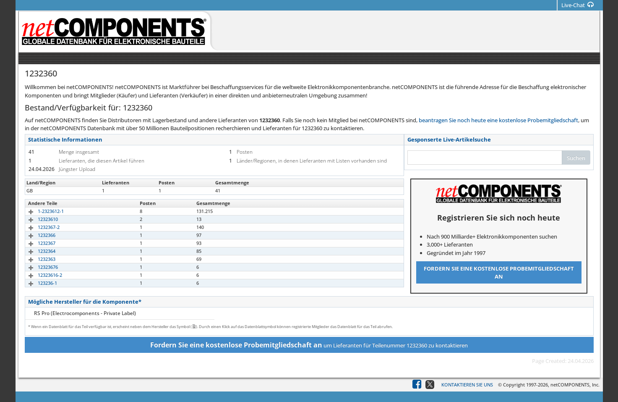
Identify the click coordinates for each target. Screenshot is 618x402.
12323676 (38, 267)
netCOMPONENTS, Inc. (575, 384)
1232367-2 (39, 227)
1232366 (37, 235)
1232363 (37, 259)
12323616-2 (40, 275)
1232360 (37, 190)
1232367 (37, 243)
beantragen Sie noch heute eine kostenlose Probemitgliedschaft (498, 120)
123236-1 (37, 283)
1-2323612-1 (41, 211)
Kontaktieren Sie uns (467, 384)
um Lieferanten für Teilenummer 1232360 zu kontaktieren (309, 344)
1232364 (37, 251)
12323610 (38, 219)
